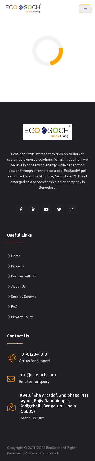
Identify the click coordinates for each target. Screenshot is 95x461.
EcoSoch (52, 453)
